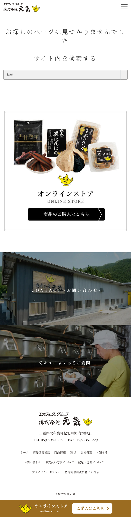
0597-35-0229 (52, 439)
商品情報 (60, 452)
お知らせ (102, 452)
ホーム (24, 452)
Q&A (73, 452)
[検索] (65, 75)
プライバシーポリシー (46, 472)
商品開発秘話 (41, 452)
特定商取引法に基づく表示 (82, 472)
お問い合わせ (32, 462)
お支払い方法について (59, 462)
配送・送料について (91, 462)
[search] (124, 75)
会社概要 (86, 452)
